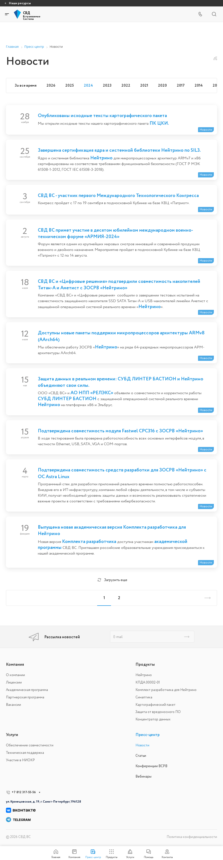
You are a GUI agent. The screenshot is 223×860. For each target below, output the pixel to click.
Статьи (140, 756)
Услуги (12, 734)
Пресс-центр (147, 734)
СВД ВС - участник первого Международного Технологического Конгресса (118, 195)
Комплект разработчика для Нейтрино (166, 690)
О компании (15, 675)
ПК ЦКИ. (159, 123)
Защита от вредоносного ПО (158, 712)
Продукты (145, 664)
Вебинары (143, 776)
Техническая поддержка (25, 753)
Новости (142, 745)
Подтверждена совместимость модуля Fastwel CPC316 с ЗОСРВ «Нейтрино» (120, 431)
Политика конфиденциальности (192, 837)
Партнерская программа (25, 697)
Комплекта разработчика (89, 541)
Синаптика (143, 697)
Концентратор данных (153, 719)
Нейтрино (101, 158)
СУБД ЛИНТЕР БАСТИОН (67, 399)
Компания (15, 664)
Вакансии (13, 705)
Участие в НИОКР (20, 760)
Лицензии (14, 682)
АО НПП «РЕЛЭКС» (91, 393)
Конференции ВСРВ (151, 766)
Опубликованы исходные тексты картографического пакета (102, 116)
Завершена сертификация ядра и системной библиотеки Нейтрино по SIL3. (119, 150)
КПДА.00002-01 (147, 682)
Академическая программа (27, 690)
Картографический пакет (155, 705)
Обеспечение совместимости (29, 745)
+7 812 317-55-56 (24, 792)
